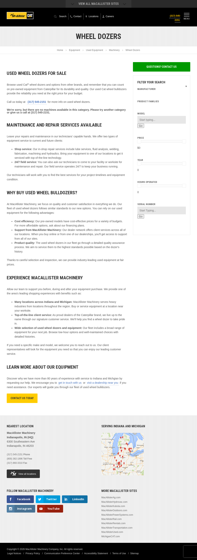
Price (140, 137)
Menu (186, 16)
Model (141, 113)
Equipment (74, 50)
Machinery (114, 50)
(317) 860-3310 (15, 463)
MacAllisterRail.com (111, 519)
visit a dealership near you (102, 382)
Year (140, 160)
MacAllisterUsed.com (112, 532)
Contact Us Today (22, 398)
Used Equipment (94, 50)
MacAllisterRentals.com (113, 523)
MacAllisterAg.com (110, 497)
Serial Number (146, 204)
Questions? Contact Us (161, 66)
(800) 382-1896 (15, 458)
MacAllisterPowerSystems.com (117, 515)
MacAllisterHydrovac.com (114, 502)
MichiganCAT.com (110, 536)
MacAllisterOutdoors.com (114, 510)
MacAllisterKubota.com (113, 506)
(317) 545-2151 (174, 17)
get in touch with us (70, 382)
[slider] (139, 141)
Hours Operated (147, 182)
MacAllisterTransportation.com (117, 527)
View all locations (23, 473)
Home (60, 50)
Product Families (148, 101)
